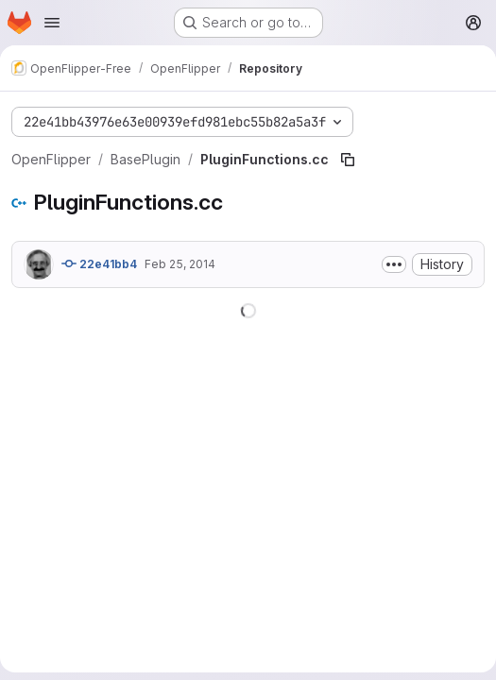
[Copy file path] (348, 159)
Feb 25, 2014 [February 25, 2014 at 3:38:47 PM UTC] (180, 264)
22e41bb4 (99, 263)
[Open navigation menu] (52, 23)
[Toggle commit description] (394, 264)
